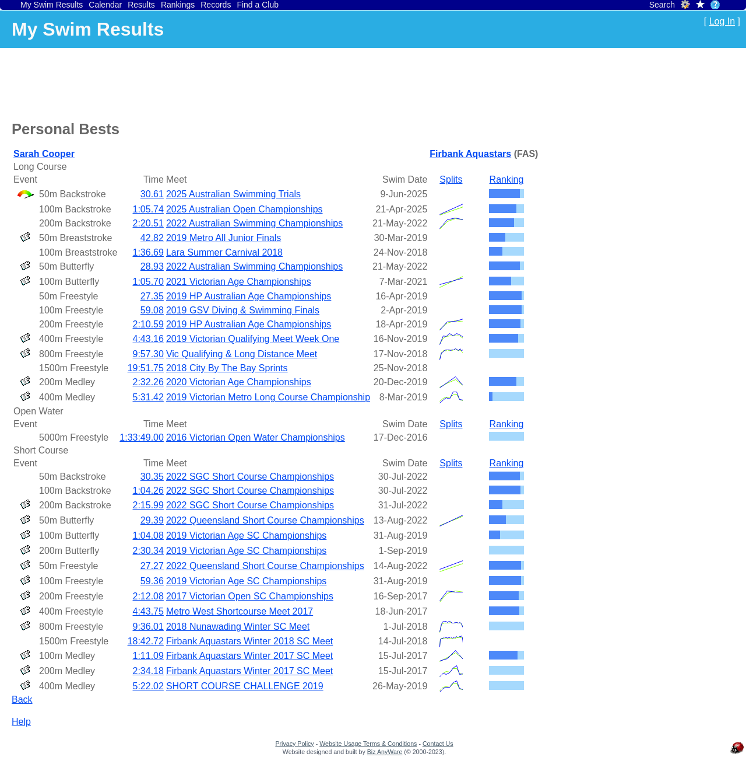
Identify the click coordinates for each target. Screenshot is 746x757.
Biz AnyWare (385, 751)
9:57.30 (148, 354)
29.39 (152, 520)
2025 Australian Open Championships (244, 209)
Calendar (105, 4)
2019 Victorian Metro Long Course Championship (268, 397)
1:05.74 (148, 209)
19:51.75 (146, 368)
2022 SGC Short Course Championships (250, 477)
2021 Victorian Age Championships (238, 282)
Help (21, 722)
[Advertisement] (224, 82)
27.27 (152, 566)
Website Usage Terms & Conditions (368, 743)
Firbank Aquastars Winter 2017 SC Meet (249, 656)
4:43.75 (148, 611)
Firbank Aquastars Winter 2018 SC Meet (249, 641)
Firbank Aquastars (470, 154)
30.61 (152, 194)
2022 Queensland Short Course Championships (265, 520)
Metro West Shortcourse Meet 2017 (239, 611)
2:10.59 (148, 324)
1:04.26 (148, 491)
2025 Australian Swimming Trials (233, 194)
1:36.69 (148, 252)
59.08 (152, 310)
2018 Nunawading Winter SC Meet (237, 627)
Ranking (507, 179)
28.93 (152, 266)
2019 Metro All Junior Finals (223, 238)
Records (215, 4)
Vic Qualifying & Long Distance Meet (241, 354)
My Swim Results (51, 4)
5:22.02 (148, 686)
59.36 (152, 581)
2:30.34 (148, 551)
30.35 (152, 477)
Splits (450, 179)
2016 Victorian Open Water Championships (255, 437)
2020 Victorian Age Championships (238, 382)
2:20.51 (148, 223)
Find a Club (258, 4)
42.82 (152, 238)
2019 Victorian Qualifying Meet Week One (252, 339)
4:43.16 (148, 339)
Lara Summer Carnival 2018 (224, 252)
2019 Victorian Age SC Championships (246, 535)
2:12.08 (148, 596)
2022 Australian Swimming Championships (254, 223)
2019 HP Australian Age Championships (248, 296)
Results (141, 4)
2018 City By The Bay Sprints (227, 368)
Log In (722, 21)
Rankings (178, 4)
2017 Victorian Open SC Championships (249, 596)
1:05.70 (148, 282)
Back (22, 699)
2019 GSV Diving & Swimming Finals (242, 310)
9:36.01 (148, 627)
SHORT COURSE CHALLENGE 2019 (244, 686)
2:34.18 (148, 671)
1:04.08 (148, 535)
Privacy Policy (294, 743)
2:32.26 (148, 382)
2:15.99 (148, 505)
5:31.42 (148, 397)
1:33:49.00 (141, 437)
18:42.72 (146, 641)
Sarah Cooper (44, 154)
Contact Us (438, 743)
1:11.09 (148, 656)
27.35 (152, 296)
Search (662, 4)
